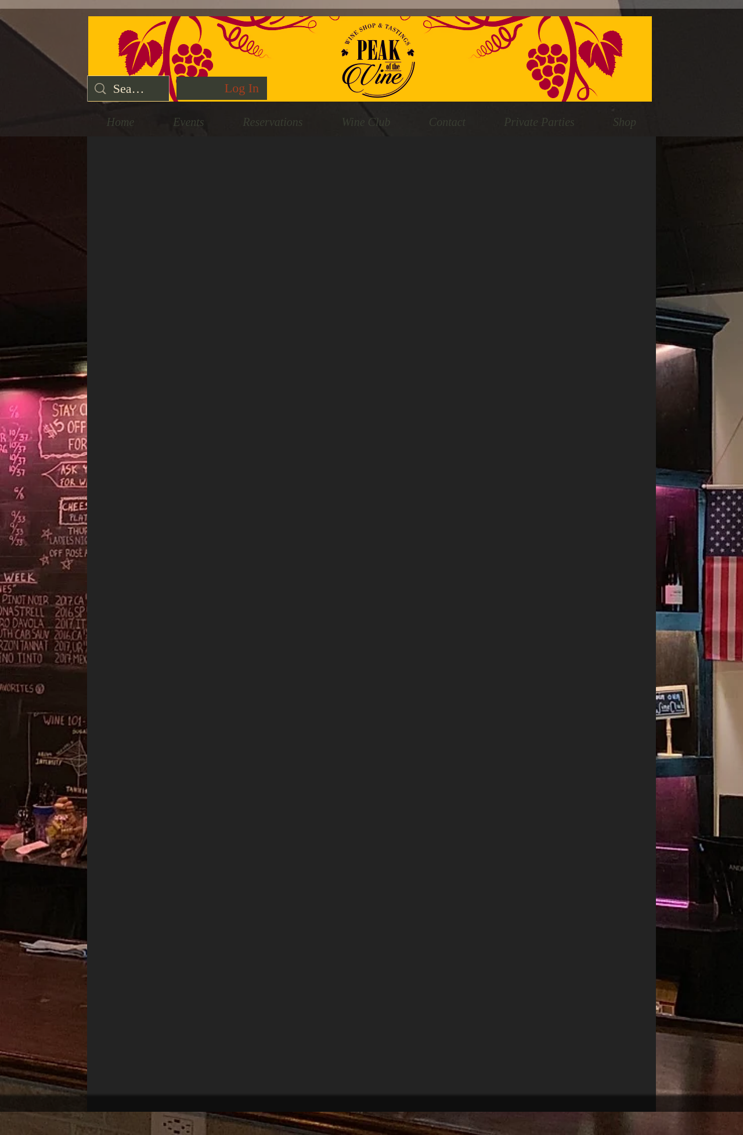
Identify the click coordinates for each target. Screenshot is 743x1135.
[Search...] (129, 88)
